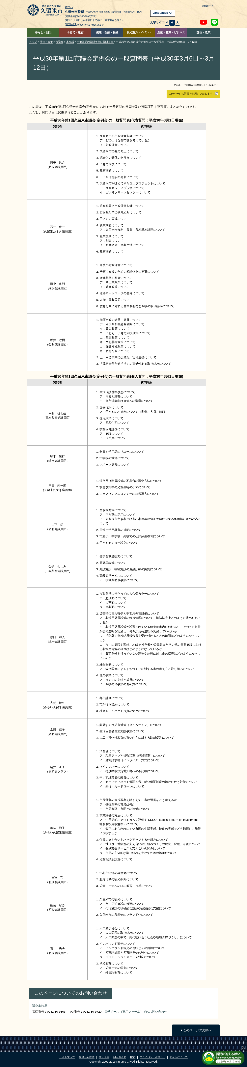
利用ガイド (119, 1057)
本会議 (70, 41)
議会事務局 (39, 1005)
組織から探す (87, 1057)
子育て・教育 (75, 32)
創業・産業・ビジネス (171, 32)
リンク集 (104, 1057)
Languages (162, 12)
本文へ (69, 7)
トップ (33, 41)
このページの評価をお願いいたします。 (193, 93)
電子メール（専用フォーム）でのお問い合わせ (135, 1011)
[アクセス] (136, 11)
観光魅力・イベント (139, 32)
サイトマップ (67, 1057)
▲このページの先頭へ (195, 1030)
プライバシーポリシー (152, 1057)
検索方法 (207, 6)
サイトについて (179, 1057)
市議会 (59, 41)
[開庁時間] (70, 24)
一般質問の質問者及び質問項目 (95, 41)
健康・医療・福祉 (107, 32)
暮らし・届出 (43, 32)
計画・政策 (203, 32)
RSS (132, 1057)
